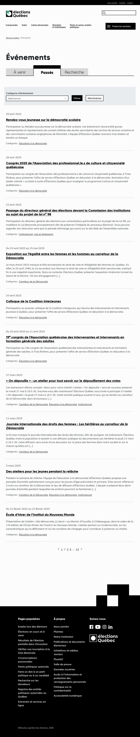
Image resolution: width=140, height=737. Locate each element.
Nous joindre (112, 3)
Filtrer (77, 98)
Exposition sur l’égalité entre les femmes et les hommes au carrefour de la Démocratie (62, 256)
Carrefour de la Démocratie (33, 281)
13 (77, 549)
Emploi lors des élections (32, 626)
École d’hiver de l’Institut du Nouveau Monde (40, 514)
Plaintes (58, 631)
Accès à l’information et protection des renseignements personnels (70, 677)
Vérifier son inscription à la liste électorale (34, 650)
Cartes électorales (39, 24)
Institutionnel (26, 234)
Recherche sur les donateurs (28, 682)
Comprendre (12, 24)
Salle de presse (62, 664)
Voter (24, 24)
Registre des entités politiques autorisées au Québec (32, 692)
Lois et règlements (43, 234)
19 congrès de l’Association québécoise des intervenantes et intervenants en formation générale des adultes (65, 339)
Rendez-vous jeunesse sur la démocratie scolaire (43, 120)
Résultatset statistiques (59, 25)
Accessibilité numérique (68, 695)
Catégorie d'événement (19, 93)
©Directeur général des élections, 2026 (35, 727)
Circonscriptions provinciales (27, 659)
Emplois (122, 3)
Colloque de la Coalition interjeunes (33, 301)
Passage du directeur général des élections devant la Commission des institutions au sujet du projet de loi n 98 (68, 212)
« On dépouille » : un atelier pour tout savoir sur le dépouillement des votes (63, 381)
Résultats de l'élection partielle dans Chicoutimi (32, 642)
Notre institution (63, 636)
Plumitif (58, 659)
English (130, 3)
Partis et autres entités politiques (80, 25)
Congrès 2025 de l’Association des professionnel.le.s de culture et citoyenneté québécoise (65, 165)
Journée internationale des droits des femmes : (67, 426)
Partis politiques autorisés (33, 666)
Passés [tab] (47, 72)
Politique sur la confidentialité (62, 688)
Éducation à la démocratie (33, 143)
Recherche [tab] (74, 72)
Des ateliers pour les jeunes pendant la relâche (42, 471)
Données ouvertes (64, 669)
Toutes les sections (121, 26)
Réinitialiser (95, 98)
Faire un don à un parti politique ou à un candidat (33, 673)
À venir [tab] (20, 72)
